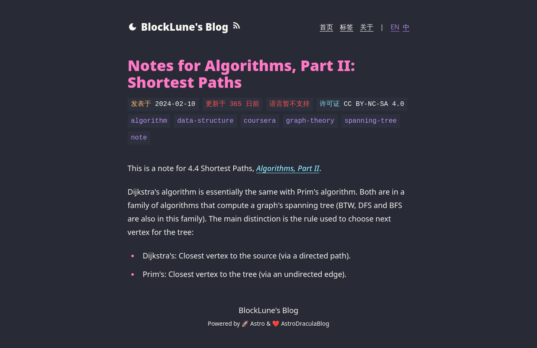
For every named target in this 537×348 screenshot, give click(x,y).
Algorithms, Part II (287, 168)
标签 (346, 27)
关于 (366, 27)
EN (395, 27)
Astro (257, 323)
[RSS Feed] (237, 27)
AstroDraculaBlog (305, 323)
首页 (326, 27)
